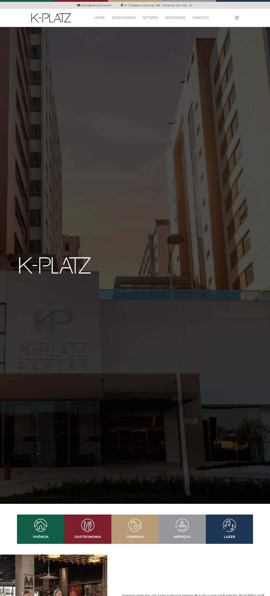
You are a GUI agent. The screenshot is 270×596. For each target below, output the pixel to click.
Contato (201, 18)
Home (99, 18)
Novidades (175, 18)
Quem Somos (124, 18)
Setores (150, 18)
